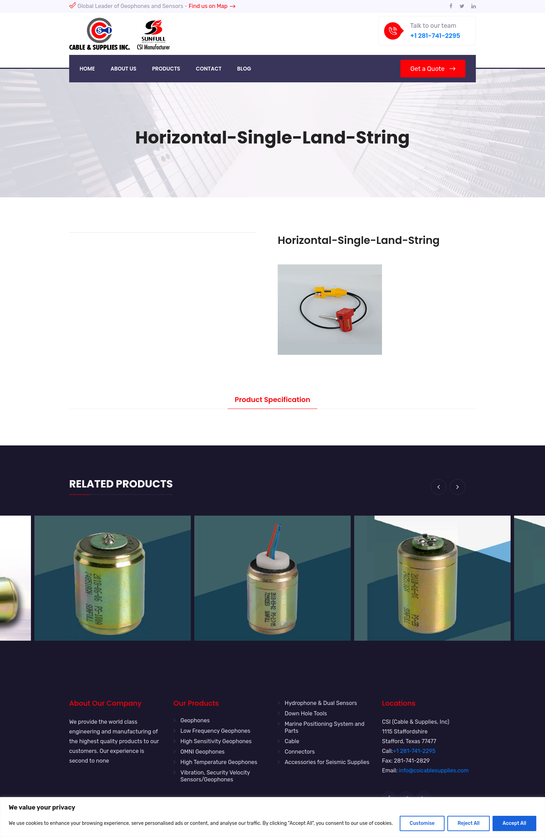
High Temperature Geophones (218, 762)
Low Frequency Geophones (215, 731)
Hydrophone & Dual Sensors (321, 703)
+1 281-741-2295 (435, 35)
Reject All (468, 823)
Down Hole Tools (306, 713)
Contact (208, 68)
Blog (244, 68)
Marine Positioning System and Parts (325, 727)
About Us (123, 68)
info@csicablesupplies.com (434, 770)
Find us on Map (212, 6)
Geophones (195, 720)
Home (87, 68)
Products (166, 68)
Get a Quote (432, 69)
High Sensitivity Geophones (216, 741)
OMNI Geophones (202, 751)
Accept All (514, 823)
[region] (272, 817)
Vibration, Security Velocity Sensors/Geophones (215, 776)
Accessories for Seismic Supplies (327, 762)
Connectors (300, 751)
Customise (422, 823)
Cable (292, 741)
